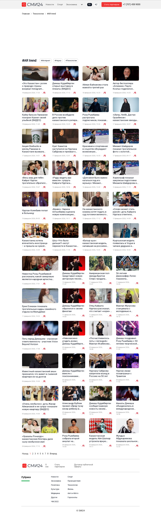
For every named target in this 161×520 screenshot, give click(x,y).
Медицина (55, 493)
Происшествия (74, 481)
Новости (50, 5)
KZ (96, 4)
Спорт (60, 5)
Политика (55, 485)
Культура (55, 489)
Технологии (38, 14)
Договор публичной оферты (82, 466)
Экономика (71, 5)
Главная (26, 14)
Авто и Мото (73, 493)
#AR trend (51, 14)
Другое (54, 497)
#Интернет (45, 60)
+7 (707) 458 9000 (131, 4)
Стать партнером (111, 4)
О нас (46, 466)
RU (89, 4)
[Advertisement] (80, 37)
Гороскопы (72, 497)
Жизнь (70, 489)
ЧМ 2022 (55, 501)
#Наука (58, 60)
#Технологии (71, 60)
